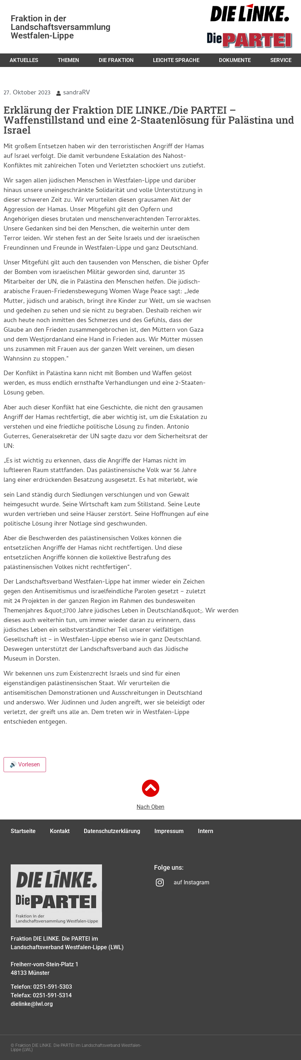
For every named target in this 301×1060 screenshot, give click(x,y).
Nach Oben (150, 806)
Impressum (169, 831)
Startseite (23, 831)
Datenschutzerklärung (112, 831)
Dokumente (235, 60)
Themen (68, 60)
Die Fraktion (116, 60)
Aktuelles (24, 60)
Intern (205, 831)
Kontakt (60, 831)
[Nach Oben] (150, 788)
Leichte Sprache (176, 60)
